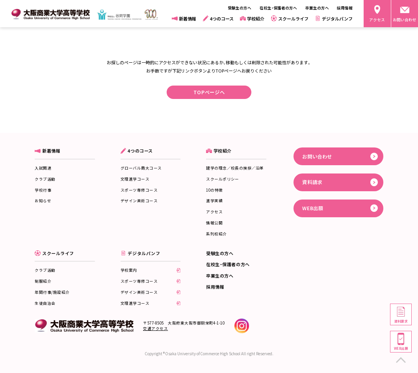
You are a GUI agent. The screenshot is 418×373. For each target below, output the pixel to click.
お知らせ (43, 200)
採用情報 (215, 286)
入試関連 (43, 168)
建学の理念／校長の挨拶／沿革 (235, 168)
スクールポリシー (222, 179)
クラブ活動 (45, 179)
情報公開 (214, 223)
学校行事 (43, 190)
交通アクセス (155, 328)
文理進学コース (135, 179)
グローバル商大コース (141, 168)
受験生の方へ (219, 253)
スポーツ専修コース (139, 190)
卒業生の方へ (219, 275)
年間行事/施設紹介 (52, 292)
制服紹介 (43, 281)
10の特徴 (214, 190)
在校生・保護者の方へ (228, 264)
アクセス (214, 211)
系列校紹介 (216, 234)
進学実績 (214, 200)
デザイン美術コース (139, 200)
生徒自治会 (45, 303)
